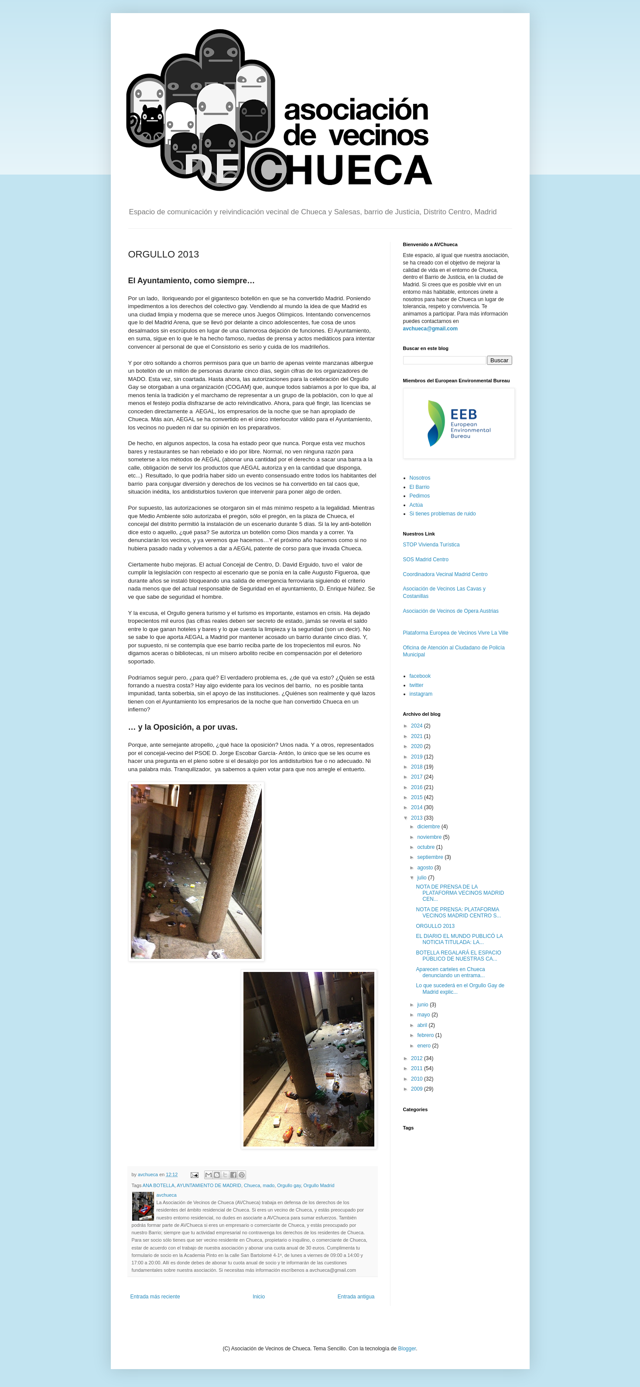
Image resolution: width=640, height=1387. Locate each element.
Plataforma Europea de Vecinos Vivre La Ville (456, 633)
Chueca (252, 1185)
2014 (417, 807)
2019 (417, 757)
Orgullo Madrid (319, 1185)
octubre (426, 847)
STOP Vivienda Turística (431, 545)
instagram (421, 694)
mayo (424, 1015)
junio (423, 1005)
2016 (417, 787)
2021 (417, 736)
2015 (417, 797)
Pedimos (420, 496)
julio (422, 878)
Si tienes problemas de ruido (443, 514)
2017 (417, 777)
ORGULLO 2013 (435, 926)
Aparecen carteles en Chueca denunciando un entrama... (450, 972)
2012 (417, 1058)
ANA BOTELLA (159, 1185)
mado (268, 1185)
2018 (417, 767)
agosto (425, 868)
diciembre (429, 827)
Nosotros (420, 478)
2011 (417, 1068)
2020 (417, 746)
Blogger (407, 1349)
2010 (417, 1079)
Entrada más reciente (155, 1297)
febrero (426, 1035)
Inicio (259, 1297)
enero (424, 1046)
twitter (417, 685)
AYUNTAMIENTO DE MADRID (209, 1185)
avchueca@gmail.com (430, 329)
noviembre (430, 837)
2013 (417, 818)
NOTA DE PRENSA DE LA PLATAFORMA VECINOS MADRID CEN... (460, 893)
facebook (420, 676)
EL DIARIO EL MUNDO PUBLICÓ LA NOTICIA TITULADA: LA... (459, 939)
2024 (417, 726)
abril (422, 1025)
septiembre (431, 857)
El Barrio (420, 487)
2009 (417, 1089)
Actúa (416, 505)
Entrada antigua (356, 1297)
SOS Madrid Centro (426, 559)
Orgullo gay (289, 1185)
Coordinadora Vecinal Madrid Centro (445, 574)
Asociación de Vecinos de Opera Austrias (451, 611)
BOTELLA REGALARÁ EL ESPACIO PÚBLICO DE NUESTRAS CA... (458, 956)
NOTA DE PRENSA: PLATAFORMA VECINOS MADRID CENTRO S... (458, 912)
